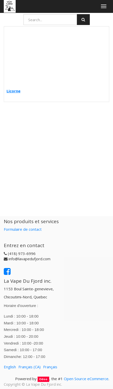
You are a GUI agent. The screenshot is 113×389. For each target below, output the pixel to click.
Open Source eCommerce (86, 378)
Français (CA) (29, 366)
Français (50, 366)
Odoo (43, 379)
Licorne (13, 90)
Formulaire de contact (23, 229)
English (10, 366)
